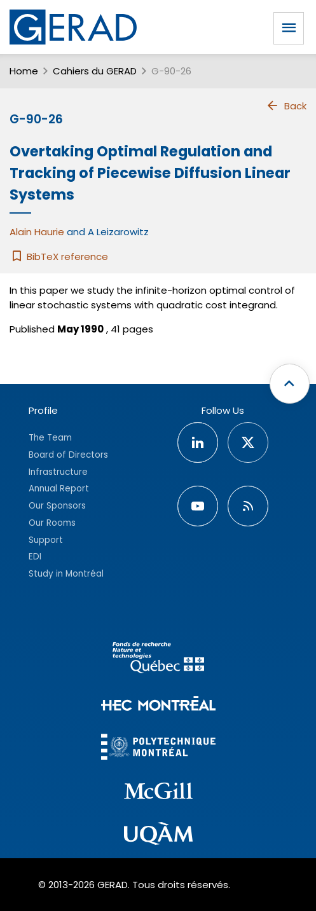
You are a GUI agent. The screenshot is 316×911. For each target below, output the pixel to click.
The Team (50, 438)
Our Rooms (52, 523)
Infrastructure (58, 472)
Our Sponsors (57, 506)
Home (24, 71)
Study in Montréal (66, 574)
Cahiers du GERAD (95, 71)
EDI (35, 557)
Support (46, 540)
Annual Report (59, 489)
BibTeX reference (59, 256)
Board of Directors (68, 455)
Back (286, 105)
